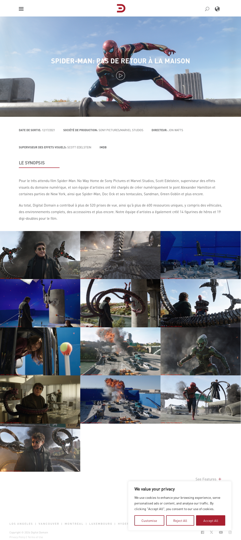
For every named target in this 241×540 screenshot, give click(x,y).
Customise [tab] (149, 520)
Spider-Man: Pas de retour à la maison (120, 60)
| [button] (35, 523)
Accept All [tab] (210, 520)
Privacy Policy (17, 537)
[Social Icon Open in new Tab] (202, 532)
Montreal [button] (74, 523)
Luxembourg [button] (100, 523)
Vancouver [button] (49, 523)
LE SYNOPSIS (32, 163)
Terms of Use (35, 537)
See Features (209, 479)
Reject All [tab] (180, 520)
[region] (180, 506)
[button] (21, 9)
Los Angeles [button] (21, 523)
